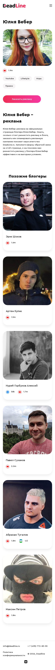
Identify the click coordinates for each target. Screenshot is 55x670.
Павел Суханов (15, 460)
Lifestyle (25, 79)
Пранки (9, 86)
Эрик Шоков (13, 236)
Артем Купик (14, 311)
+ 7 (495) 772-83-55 (38, 646)
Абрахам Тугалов (17, 534)
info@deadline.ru (11, 646)
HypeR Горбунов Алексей (22, 385)
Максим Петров (16, 609)
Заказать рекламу (22, 99)
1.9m (10, 70)
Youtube (9, 79)
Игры (39, 79)
